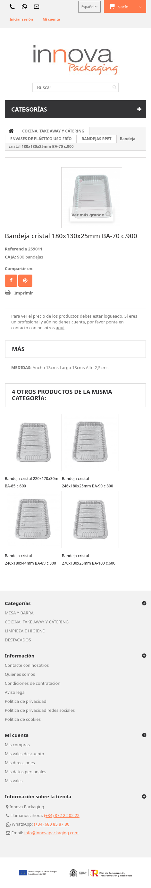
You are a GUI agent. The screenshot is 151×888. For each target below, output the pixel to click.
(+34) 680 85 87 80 (52, 824)
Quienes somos (20, 674)
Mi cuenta (51, 19)
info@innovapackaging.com (51, 833)
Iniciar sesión (21, 19)
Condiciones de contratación (32, 683)
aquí (60, 328)
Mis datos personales (25, 771)
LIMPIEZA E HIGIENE (25, 630)
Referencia (16, 249)
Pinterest (25, 280)
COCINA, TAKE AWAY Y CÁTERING (37, 621)
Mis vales (14, 780)
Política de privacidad (25, 701)
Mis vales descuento (24, 753)
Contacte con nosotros (27, 665)
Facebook (11, 280)
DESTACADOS (18, 639)
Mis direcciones (20, 762)
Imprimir (23, 293)
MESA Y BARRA (19, 612)
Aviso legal (15, 692)
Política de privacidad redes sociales (40, 710)
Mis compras (17, 744)
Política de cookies (23, 719)
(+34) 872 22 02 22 (62, 815)
